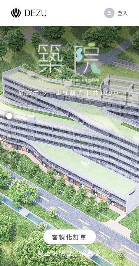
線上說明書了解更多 (69, 252)
